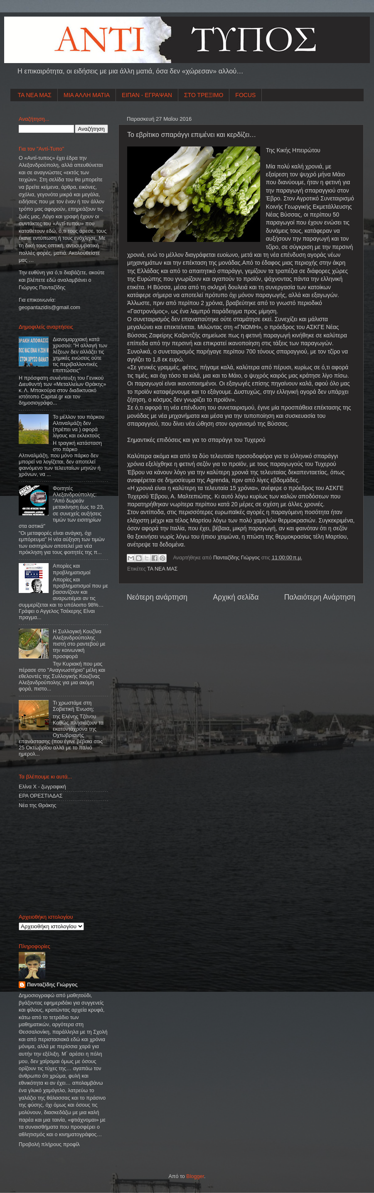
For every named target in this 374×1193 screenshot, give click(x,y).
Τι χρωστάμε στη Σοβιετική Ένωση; (73, 706)
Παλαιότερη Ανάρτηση (319, 597)
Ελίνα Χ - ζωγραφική (42, 787)
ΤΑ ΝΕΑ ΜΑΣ (35, 95)
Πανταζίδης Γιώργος (237, 558)
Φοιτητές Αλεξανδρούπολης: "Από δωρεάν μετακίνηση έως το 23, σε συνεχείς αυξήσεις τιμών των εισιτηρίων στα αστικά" (61, 507)
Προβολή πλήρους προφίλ (49, 1144)
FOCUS (245, 95)
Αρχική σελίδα (235, 597)
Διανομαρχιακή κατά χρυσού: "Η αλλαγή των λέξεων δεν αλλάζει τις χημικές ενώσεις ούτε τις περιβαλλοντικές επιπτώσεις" (80, 355)
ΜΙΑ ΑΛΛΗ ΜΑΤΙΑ (87, 95)
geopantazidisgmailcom (49, 307)
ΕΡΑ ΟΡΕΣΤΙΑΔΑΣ (41, 796)
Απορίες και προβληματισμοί (72, 569)
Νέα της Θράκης (38, 805)
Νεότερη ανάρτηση (157, 597)
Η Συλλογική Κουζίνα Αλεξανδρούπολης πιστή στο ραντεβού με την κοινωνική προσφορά (79, 644)
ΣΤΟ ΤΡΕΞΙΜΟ (203, 95)
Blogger (195, 1176)
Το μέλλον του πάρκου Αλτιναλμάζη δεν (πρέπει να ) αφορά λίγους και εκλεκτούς (78, 426)
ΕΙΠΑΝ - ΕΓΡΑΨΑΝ (147, 95)
